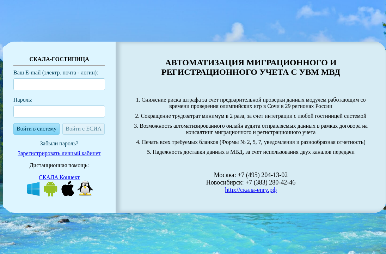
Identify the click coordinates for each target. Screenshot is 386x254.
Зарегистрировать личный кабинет (59, 153)
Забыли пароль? (59, 143)
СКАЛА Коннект (59, 177)
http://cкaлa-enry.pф (251, 189)
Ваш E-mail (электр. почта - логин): (55, 72)
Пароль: (22, 100)
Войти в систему (36, 129)
